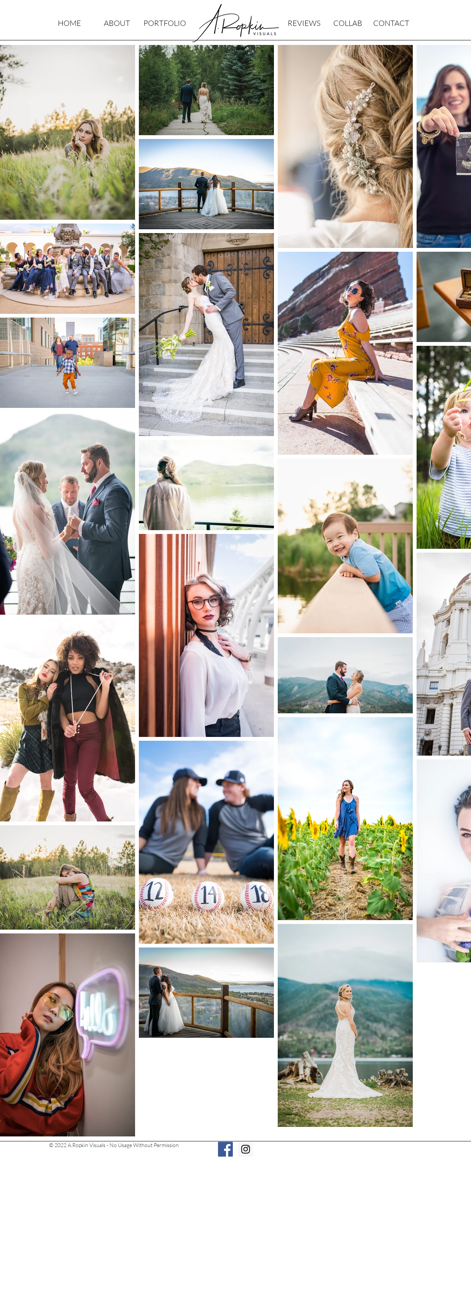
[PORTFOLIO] (164, 23)
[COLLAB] (347, 23)
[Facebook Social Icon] (225, 1149)
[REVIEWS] (304, 23)
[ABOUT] (117, 23)
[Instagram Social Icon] (245, 1149)
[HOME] (69, 23)
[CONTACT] (391, 23)
